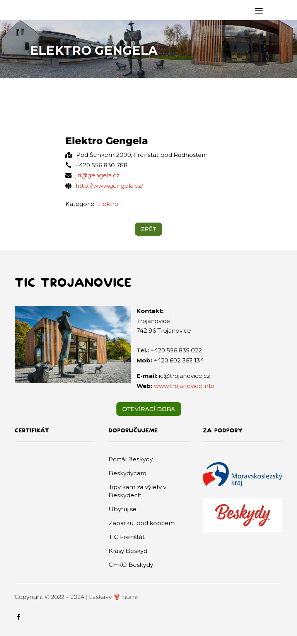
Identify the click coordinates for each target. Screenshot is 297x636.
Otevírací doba (148, 409)
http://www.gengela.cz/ (109, 185)
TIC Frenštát (127, 537)
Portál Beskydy (131, 459)
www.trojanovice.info (184, 385)
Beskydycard (128, 473)
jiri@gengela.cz (97, 175)
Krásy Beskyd (128, 550)
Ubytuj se (123, 509)
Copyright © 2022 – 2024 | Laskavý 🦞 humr (76, 596)
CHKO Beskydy (131, 564)
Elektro (107, 203)
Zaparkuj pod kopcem (142, 523)
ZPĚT (148, 229)
